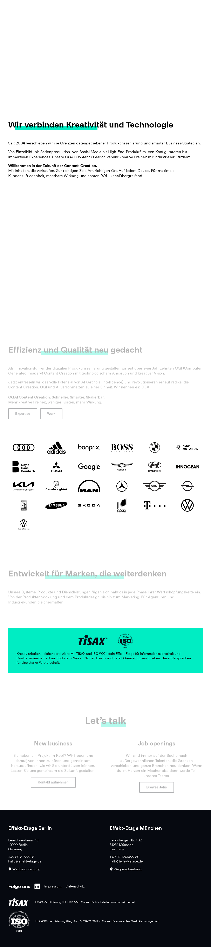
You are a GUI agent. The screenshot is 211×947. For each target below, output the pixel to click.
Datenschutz (75, 886)
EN (189, 8)
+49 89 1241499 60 (124, 857)
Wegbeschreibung (24, 869)
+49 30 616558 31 (22, 857)
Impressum (53, 886)
